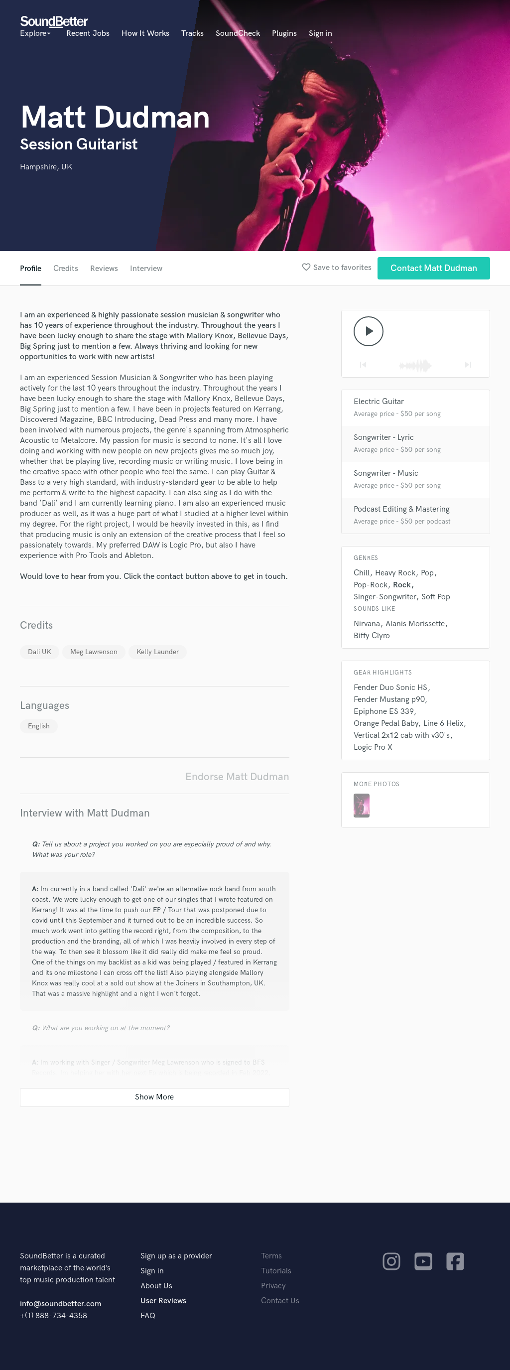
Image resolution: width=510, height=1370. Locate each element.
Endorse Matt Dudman (237, 777)
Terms (271, 1256)
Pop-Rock (370, 585)
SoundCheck (238, 33)
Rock (402, 585)
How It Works (145, 33)
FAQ (147, 1316)
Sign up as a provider (176, 1256)
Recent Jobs (88, 33)
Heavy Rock (395, 573)
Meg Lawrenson (94, 652)
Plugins (284, 33)
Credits (65, 269)
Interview (146, 269)
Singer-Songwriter (385, 597)
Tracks (192, 33)
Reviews (104, 269)
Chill (362, 573)
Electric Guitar (379, 402)
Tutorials (276, 1271)
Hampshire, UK (46, 167)
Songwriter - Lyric (384, 437)
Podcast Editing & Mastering (402, 509)
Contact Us (280, 1301)
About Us (156, 1286)
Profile (30, 269)
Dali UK (39, 652)
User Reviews (163, 1301)
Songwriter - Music (386, 473)
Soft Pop (435, 597)
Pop (427, 573)
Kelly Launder (157, 652)
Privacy (273, 1286)
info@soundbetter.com (60, 1304)
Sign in (320, 33)
